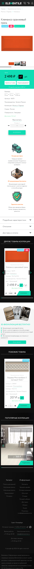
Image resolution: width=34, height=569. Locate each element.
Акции (25, 508)
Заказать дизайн (25, 487)
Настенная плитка (9, 487)
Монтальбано (17, 386)
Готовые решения (25, 490)
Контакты (25, 484)
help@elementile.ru (23, 534)
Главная (3, 9)
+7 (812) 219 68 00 (20, 527)
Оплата (24, 505)
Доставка (25, 502)
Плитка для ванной (9, 484)
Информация (24, 480)
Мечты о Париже (18, 106)
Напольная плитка (9, 490)
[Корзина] (28, 3)
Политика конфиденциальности (25, 512)
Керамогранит (9, 493)
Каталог (9, 480)
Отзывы (24, 496)
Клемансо (13, 274)
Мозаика (9, 496)
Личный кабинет (24, 499)
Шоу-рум (25, 493)
